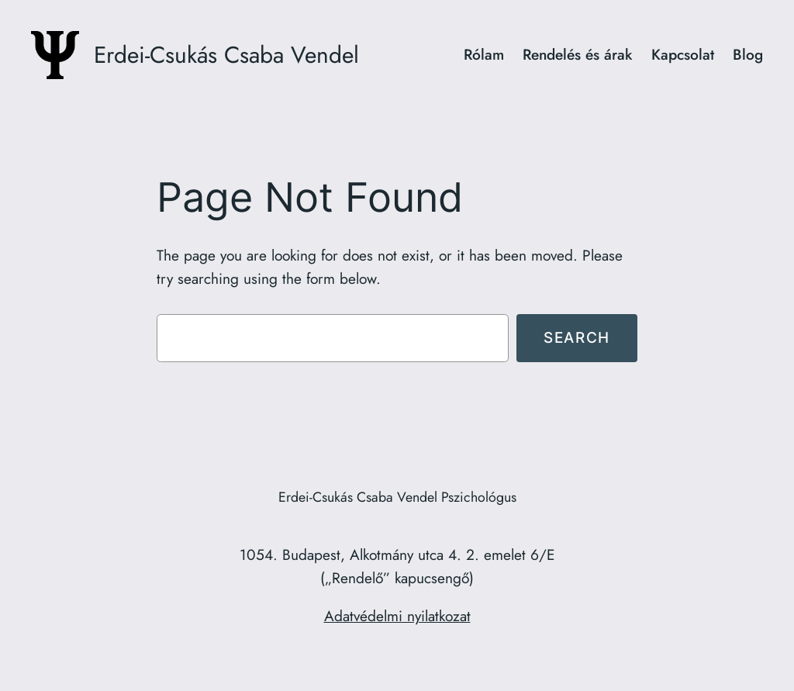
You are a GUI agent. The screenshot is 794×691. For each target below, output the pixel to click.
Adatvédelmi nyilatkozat (397, 616)
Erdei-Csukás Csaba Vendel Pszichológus (397, 497)
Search (577, 337)
